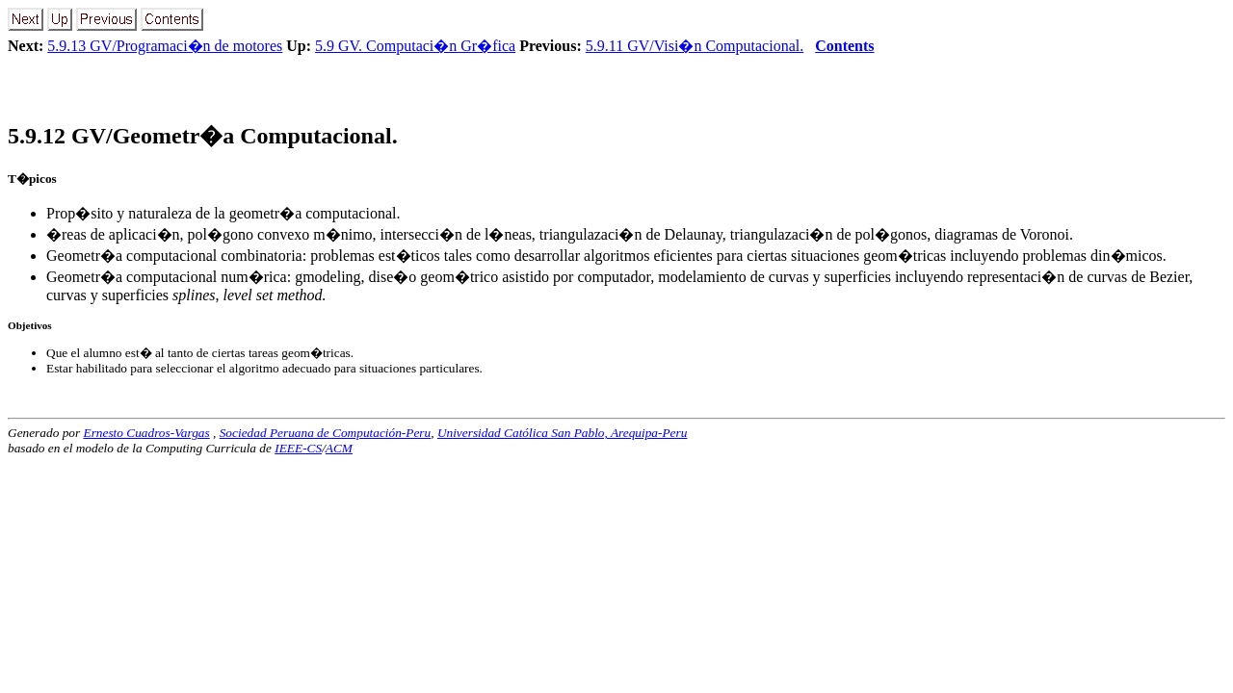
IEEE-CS (298, 448)
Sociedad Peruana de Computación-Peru (326, 432)
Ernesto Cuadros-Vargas (146, 432)
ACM (339, 448)
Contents (844, 46)
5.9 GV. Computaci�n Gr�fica (415, 46)
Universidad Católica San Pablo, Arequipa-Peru (562, 432)
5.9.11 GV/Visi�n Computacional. (694, 46)
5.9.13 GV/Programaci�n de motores (164, 46)
